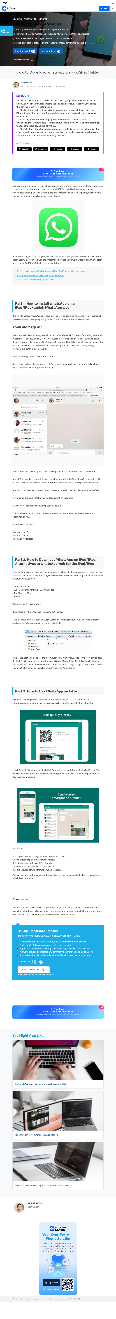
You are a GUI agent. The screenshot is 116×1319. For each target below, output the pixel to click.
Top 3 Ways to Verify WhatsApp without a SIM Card (36, 1135)
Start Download (30, 969)
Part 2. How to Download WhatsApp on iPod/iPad (40, 275)
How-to (19, 1299)
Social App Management (44, 86)
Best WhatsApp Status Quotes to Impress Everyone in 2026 (40, 1084)
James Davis (26, 83)
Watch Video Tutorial (23, 59)
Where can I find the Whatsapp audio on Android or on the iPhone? (43, 1186)
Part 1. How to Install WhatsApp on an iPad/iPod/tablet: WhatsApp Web (51, 271)
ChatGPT (24, 149)
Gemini (57, 149)
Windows (34, 962)
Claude (74, 149)
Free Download (22, 51)
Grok (91, 149)
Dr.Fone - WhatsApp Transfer (38, 931)
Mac (41, 962)
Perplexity (41, 149)
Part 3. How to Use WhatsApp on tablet (35, 279)
